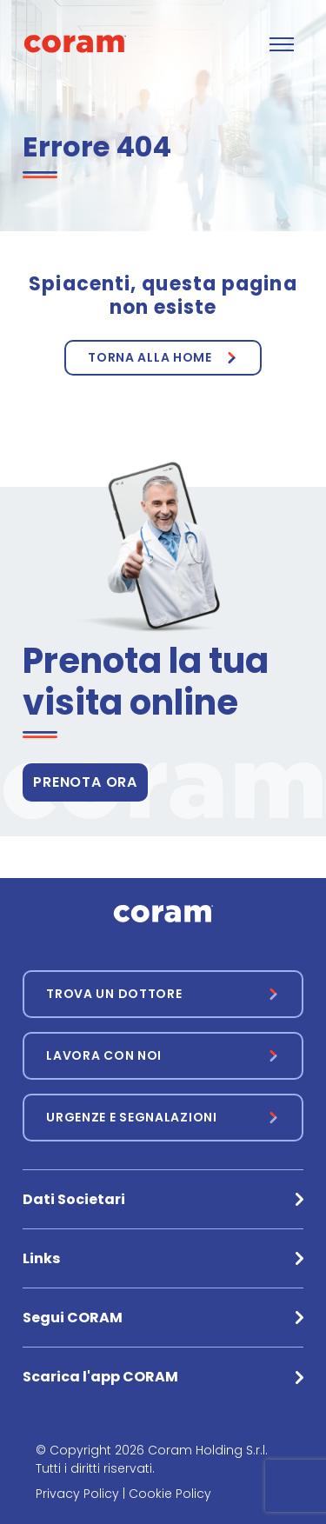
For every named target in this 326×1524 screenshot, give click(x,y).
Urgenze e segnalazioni (131, 1117)
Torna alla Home (150, 357)
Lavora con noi (104, 1055)
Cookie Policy (170, 1493)
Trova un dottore (114, 993)
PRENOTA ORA (85, 782)
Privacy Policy (77, 1493)
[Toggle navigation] (282, 44)
